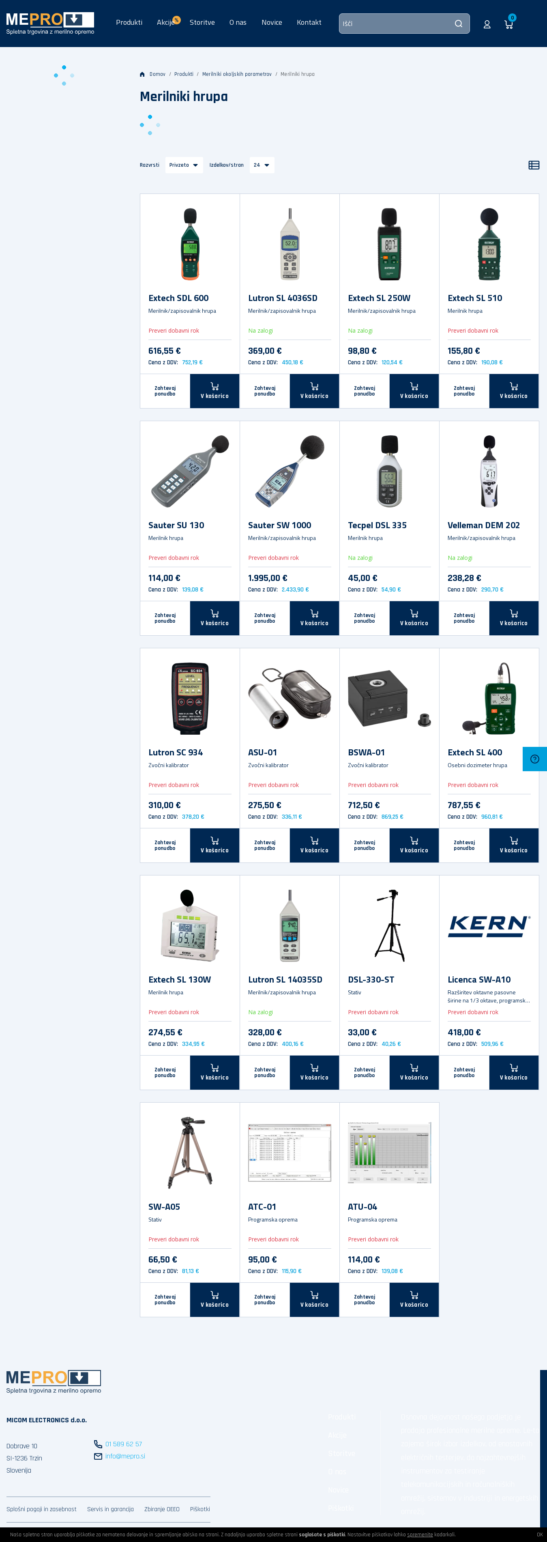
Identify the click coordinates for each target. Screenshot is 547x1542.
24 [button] (257, 165)
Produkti (129, 22)
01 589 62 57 (123, 1444)
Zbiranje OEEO (162, 1509)
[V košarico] (215, 391)
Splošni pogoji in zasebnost (41, 1509)
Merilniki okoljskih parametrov (237, 74)
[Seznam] (534, 165)
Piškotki (200, 1509)
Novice (272, 22)
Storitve (202, 22)
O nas (238, 22)
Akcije (337, 1435)
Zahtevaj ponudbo (165, 391)
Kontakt (309, 22)
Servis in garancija (110, 1509)
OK (540, 1534)
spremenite (420, 1534)
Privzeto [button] (179, 165)
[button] (487, 23)
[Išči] (404, 23)
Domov (153, 74)
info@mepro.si (125, 1456)
